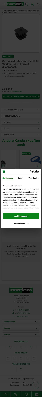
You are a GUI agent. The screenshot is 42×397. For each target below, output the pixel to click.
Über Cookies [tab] (33, 178)
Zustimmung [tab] (8, 178)
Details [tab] (20, 178)
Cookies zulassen (21, 216)
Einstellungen (21, 223)
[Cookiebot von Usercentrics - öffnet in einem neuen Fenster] (29, 171)
